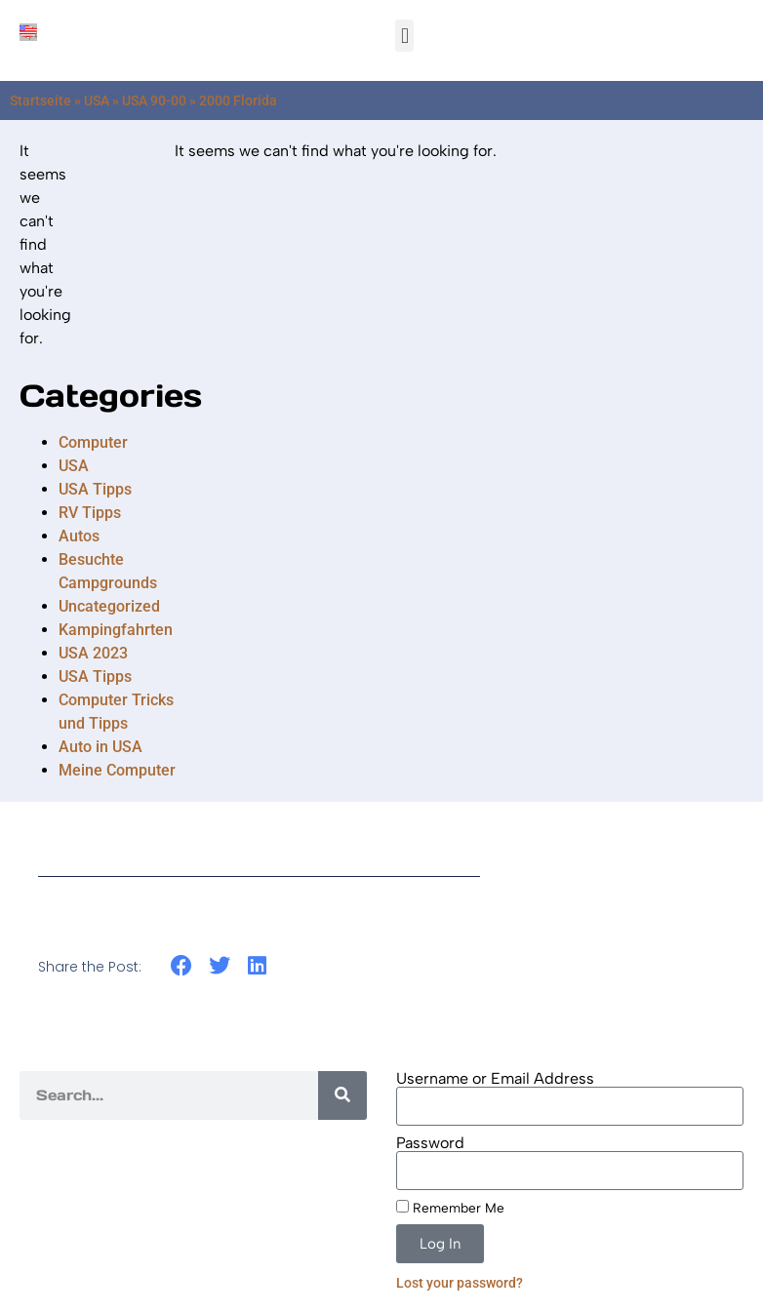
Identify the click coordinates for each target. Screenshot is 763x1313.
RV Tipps (90, 512)
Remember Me (450, 1207)
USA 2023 (93, 653)
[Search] (342, 1095)
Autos (79, 536)
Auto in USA (100, 746)
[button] (404, 36)
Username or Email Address (495, 1079)
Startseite (40, 100)
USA (96, 100)
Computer (93, 442)
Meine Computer (117, 770)
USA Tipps (95, 489)
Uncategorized (109, 606)
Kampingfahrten (116, 629)
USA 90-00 (154, 100)
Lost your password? (459, 1283)
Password (430, 1143)
